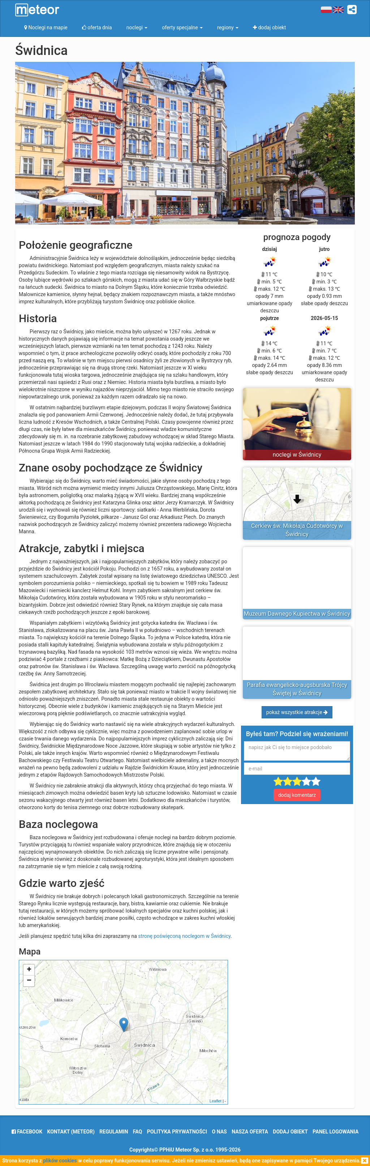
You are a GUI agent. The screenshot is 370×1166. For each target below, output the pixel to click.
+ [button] (29, 970)
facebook (27, 1132)
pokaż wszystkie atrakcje (297, 712)
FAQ (137, 1132)
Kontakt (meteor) (71, 1132)
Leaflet (215, 1101)
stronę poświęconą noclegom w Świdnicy (184, 936)
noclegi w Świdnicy (297, 454)
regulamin (113, 1132)
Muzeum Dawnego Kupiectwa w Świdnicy (297, 613)
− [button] (29, 980)
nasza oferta (250, 1132)
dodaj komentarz (297, 795)
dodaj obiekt (290, 1132)
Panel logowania (335, 1132)
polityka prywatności (177, 1132)
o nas (219, 1132)
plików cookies (60, 1160)
